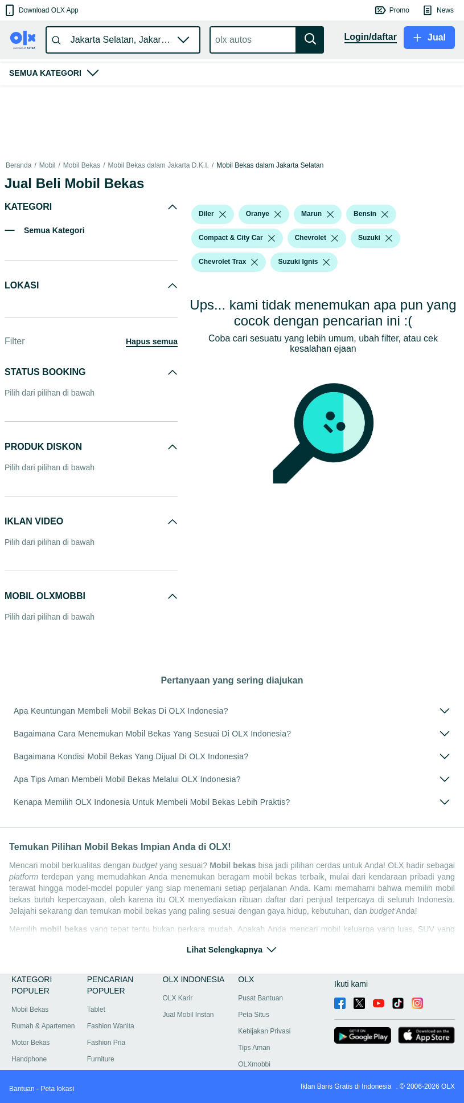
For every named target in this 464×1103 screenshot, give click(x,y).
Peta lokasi (57, 1089)
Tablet (96, 1010)
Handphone (29, 1059)
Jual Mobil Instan (188, 1015)
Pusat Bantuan (260, 998)
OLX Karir (178, 998)
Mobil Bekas (81, 165)
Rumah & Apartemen (43, 1026)
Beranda (18, 165)
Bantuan (22, 1089)
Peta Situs (253, 1015)
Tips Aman (254, 1048)
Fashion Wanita (110, 1026)
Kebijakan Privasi (264, 1031)
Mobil (47, 165)
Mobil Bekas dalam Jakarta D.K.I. (158, 165)
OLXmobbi (254, 1064)
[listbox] (223, 214)
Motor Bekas (30, 1043)
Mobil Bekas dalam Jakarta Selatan (269, 165)
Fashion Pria (106, 1043)
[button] (41, 10)
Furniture (100, 1059)
